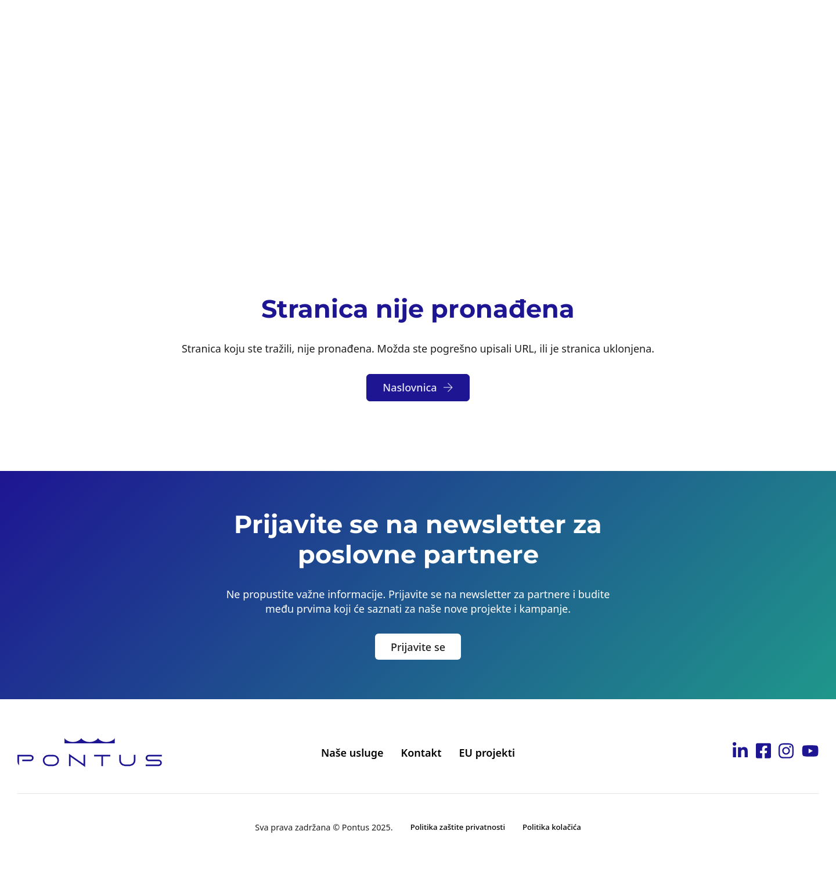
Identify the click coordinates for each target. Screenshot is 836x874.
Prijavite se (418, 647)
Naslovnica (418, 387)
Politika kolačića (551, 827)
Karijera (527, 23)
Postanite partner (443, 23)
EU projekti (487, 753)
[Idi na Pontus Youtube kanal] (810, 752)
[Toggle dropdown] (278, 24)
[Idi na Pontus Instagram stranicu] (786, 752)
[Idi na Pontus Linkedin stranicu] (740, 752)
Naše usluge (352, 753)
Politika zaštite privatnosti (457, 827)
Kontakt (666, 23)
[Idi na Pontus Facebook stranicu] (763, 752)
